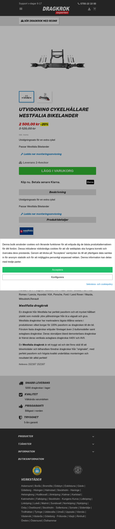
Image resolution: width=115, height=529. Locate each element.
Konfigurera (57, 277)
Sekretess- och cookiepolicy (99, 284)
